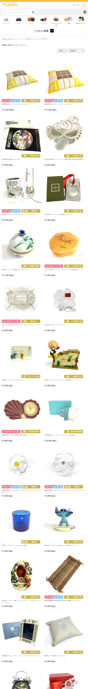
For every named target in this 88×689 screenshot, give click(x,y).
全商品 (4, 39)
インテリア (35, 39)
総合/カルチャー (12, 39)
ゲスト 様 (75, 5)
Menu (84, 4)
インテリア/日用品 (25, 39)
